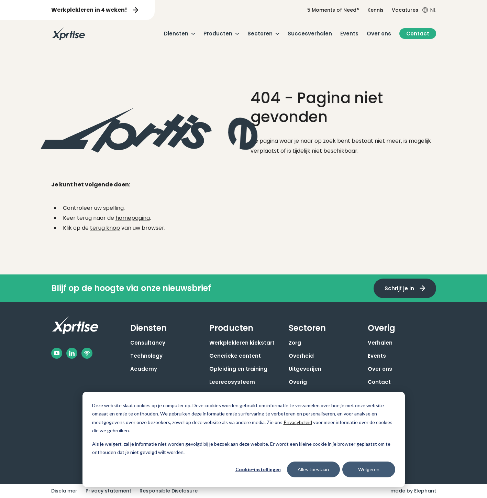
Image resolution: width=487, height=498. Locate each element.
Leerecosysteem (232, 382)
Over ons (379, 33)
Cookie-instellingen (258, 469)
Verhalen (380, 342)
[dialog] (243, 439)
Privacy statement (108, 490)
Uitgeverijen (305, 368)
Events (349, 33)
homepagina (132, 218)
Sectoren (260, 33)
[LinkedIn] (71, 353)
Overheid (301, 355)
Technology (146, 355)
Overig (298, 382)
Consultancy (147, 342)
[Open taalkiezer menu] (429, 10)
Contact (417, 33)
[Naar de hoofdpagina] (68, 33)
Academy (143, 368)
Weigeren (368, 469)
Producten (217, 33)
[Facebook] (56, 353)
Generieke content (235, 355)
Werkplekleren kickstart (242, 342)
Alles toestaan (313, 469)
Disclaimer (64, 490)
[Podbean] (86, 353)
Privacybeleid (298, 422)
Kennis (375, 10)
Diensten (176, 33)
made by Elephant (413, 490)
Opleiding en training (238, 368)
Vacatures (405, 10)
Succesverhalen (310, 33)
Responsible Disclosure (169, 490)
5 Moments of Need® (333, 10)
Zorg (295, 342)
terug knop (105, 228)
